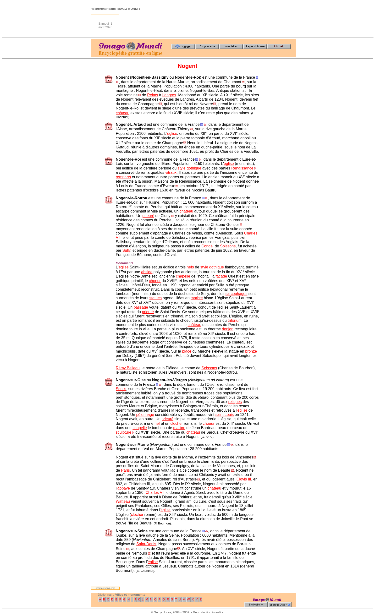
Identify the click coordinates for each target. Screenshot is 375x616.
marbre (197, 298)
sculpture (123, 432)
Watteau (123, 501)
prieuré (148, 216)
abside (146, 272)
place (186, 351)
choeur (155, 281)
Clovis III (244, 479)
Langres (169, 95)
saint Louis (224, 415)
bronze (251, 351)
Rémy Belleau (128, 368)
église (172, 133)
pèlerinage (145, 415)
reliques (235, 402)
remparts (123, 177)
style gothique (189, 168)
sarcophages (237, 294)
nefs (190, 267)
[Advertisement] (209, 25)
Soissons (228, 246)
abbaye (123, 488)
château (122, 113)
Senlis (121, 389)
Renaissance (242, 168)
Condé (207, 246)
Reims (152, 95)
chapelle (183, 276)
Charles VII (155, 493)
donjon (227, 329)
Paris (125, 470)
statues (155, 298)
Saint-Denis (146, 544)
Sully (126, 250)
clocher (177, 423)
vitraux (170, 172)
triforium (235, 320)
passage (141, 307)
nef (157, 423)
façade (221, 276)
